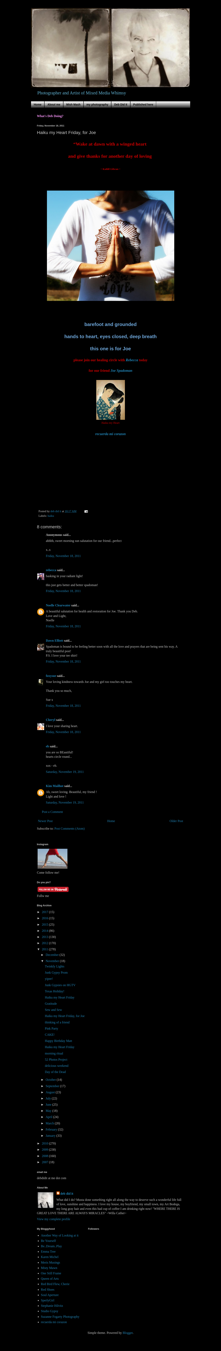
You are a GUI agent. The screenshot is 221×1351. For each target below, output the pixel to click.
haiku (51, 515)
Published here (143, 104)
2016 (45, 918)
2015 (45, 924)
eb (47, 746)
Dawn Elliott (54, 640)
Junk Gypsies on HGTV (60, 985)
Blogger (128, 1332)
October (51, 1079)
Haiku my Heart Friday (59, 997)
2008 (45, 1156)
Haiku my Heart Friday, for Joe (65, 1016)
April (49, 1117)
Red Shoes (48, 1289)
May (49, 1110)
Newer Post (45, 821)
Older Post (176, 821)
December (52, 954)
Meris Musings (50, 1262)
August (50, 1092)
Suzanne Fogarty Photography (60, 1316)
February (52, 1129)
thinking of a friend (57, 1022)
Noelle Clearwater (58, 605)
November (53, 961)
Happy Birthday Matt (58, 1041)
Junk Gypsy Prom (56, 972)
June (49, 1104)
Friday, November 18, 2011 (63, 556)
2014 (45, 930)
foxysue (51, 675)
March (50, 1123)
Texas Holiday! (54, 991)
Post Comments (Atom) (70, 828)
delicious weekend (56, 1065)
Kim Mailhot (54, 786)
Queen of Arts (50, 1278)
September (53, 1086)
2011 (45, 949)
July (49, 1098)
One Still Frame (51, 1273)
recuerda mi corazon (54, 1322)
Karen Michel (49, 1257)
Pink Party (51, 1028)
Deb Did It (120, 104)
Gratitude (51, 1003)
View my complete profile (53, 1219)
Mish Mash (73, 104)
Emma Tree (48, 1251)
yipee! (49, 978)
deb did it (66, 1193)
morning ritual (54, 1053)
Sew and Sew (53, 1009)
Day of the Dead (55, 1072)
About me (53, 104)
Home (38, 104)
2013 (45, 937)
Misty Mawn (49, 1268)
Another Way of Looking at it (60, 1235)
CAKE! (50, 1034)
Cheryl (50, 720)
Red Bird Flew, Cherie (55, 1284)
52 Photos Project (56, 1059)
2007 (45, 1162)
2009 (45, 1149)
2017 (45, 912)
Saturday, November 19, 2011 (65, 771)
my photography (97, 104)
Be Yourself (48, 1240)
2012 (45, 943)
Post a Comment (52, 812)
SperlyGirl (48, 1300)
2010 (45, 1143)
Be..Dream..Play (51, 1246)
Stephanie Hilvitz (52, 1305)
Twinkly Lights (54, 966)
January (51, 1135)
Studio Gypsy (49, 1311)
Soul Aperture (50, 1295)
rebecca (51, 570)
